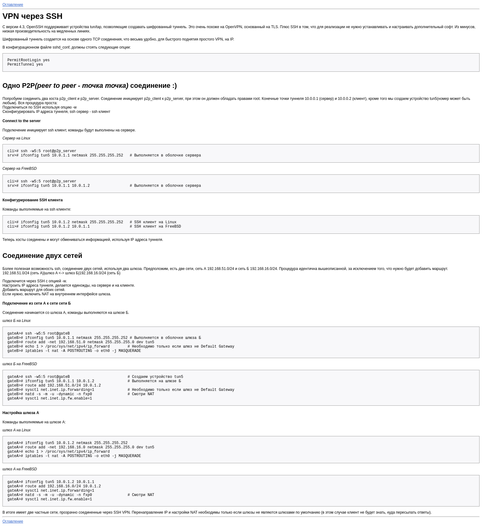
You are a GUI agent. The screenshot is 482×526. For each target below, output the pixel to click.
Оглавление (12, 4)
